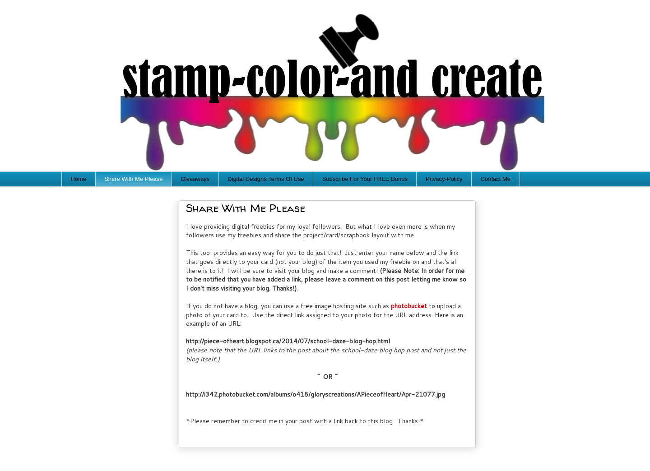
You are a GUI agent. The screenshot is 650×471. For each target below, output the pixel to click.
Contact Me (496, 178)
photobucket (409, 305)
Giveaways (195, 178)
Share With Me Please (133, 178)
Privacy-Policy (444, 178)
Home (79, 178)
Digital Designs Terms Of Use (266, 178)
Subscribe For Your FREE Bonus (365, 178)
